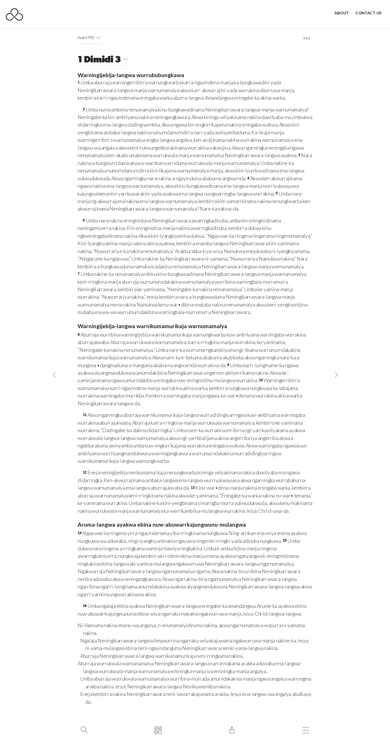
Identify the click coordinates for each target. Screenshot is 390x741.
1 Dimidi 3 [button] (104, 60)
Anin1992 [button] (90, 37)
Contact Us (368, 12)
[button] (98, 37)
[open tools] (306, 38)
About (341, 12)
